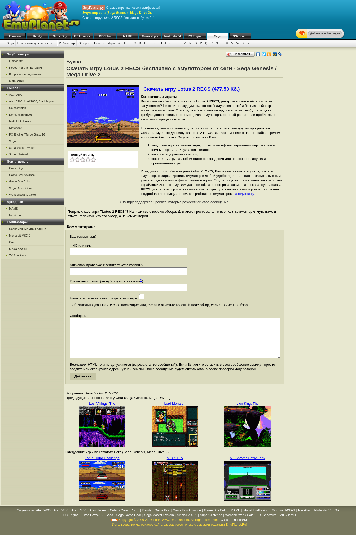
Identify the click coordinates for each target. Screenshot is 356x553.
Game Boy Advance (22, 174)
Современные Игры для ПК (27, 228)
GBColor (105, 36)
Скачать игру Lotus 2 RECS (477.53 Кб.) (191, 89)
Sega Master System (22, 147)
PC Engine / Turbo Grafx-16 (27, 134)
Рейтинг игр (67, 43)
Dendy (37, 36)
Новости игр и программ (25, 67)
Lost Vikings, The (102, 411)
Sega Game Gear (20, 188)
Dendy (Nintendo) (20, 114)
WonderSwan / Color (22, 194)
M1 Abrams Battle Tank (247, 466)
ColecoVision (17, 108)
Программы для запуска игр (36, 43)
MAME (127, 36)
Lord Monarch (174, 411)
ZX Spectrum (17, 255)
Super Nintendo (19, 154)
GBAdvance (82, 36)
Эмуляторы (25, 518)
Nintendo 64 (172, 36)
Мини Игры (150, 36)
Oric (11, 242)
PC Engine (195, 36)
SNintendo (240, 36)
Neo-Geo (15, 215)
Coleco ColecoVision (124, 518)
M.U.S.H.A (175, 466)
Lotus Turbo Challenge (102, 466)
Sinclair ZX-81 (18, 248)
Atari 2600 (15, 94)
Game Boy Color (19, 181)
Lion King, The (247, 411)
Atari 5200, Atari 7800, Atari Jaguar (31, 101)
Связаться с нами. (234, 528)
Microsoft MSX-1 (19, 235)
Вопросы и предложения (25, 74)
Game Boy (60, 36)
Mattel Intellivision (20, 121)
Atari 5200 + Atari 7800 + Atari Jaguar (80, 518)
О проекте (16, 61)
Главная (15, 36)
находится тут (245, 194)
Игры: (112, 43)
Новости (98, 43)
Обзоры (83, 43)
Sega (217, 36)
